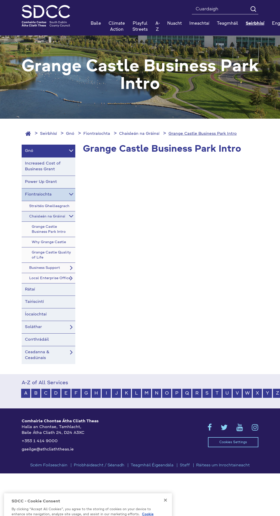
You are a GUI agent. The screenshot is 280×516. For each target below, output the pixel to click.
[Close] (165, 506)
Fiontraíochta (96, 134)
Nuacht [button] (174, 23)
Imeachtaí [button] (199, 23)
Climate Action (117, 26)
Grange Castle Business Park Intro (202, 134)
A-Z (157, 26)
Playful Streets (140, 26)
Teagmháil (227, 23)
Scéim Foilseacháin (48, 465)
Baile (96, 23)
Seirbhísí (48, 134)
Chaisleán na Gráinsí (139, 134)
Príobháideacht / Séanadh (99, 465)
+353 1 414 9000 (40, 441)
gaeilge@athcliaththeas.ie (48, 449)
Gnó (70, 134)
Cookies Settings (233, 442)
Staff (185, 465)
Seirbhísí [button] (255, 23)
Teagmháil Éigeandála (152, 465)
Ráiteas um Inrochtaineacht (223, 465)
